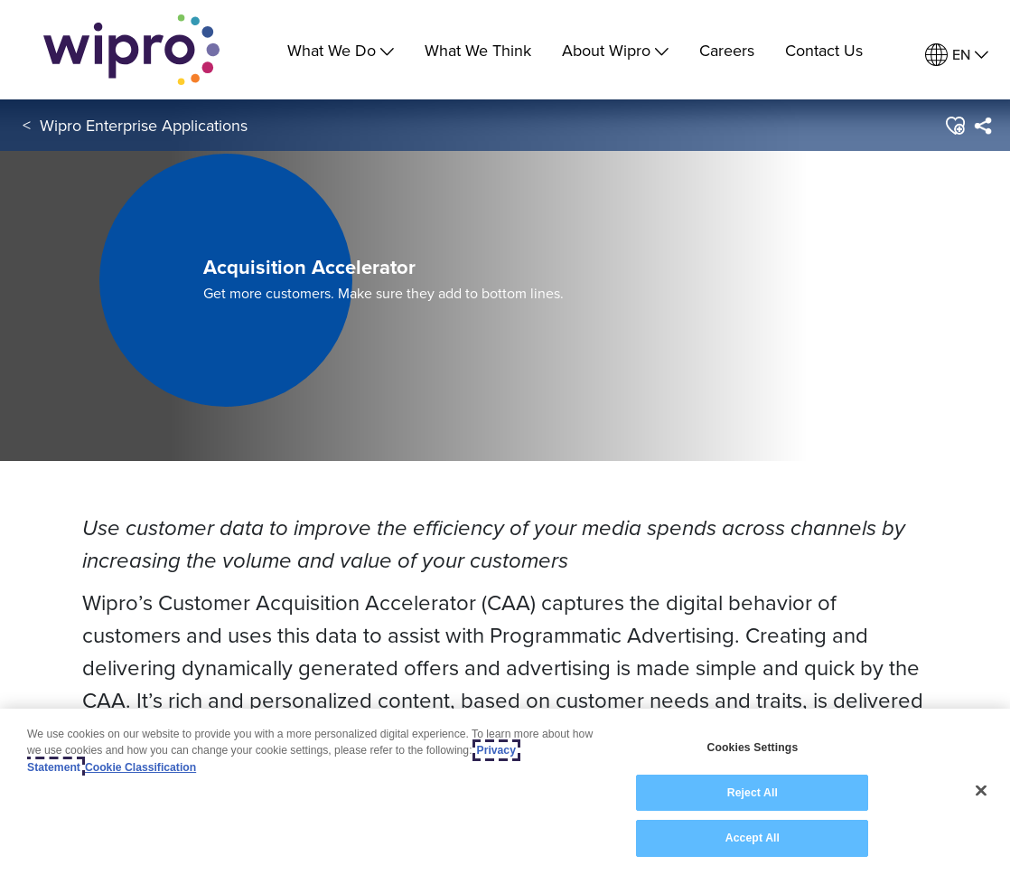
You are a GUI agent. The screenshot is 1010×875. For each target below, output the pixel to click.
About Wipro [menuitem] (615, 50)
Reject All (752, 792)
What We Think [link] (478, 50)
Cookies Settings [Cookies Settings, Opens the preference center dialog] (752, 747)
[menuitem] (957, 54)
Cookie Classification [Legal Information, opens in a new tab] (140, 767)
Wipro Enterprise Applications (144, 125)
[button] (954, 125)
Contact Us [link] (824, 50)
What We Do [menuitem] (340, 50)
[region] (505, 792)
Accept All (752, 838)
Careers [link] (726, 50)
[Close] (981, 791)
